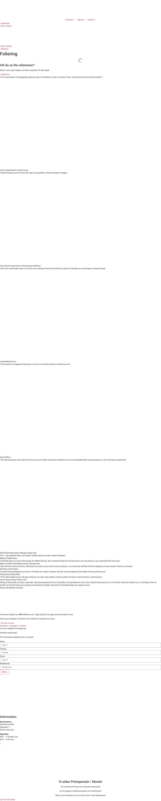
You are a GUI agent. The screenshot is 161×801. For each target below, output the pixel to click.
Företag (3, 649)
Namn (2, 641)
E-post (2, 656)
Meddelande (5, 664)
